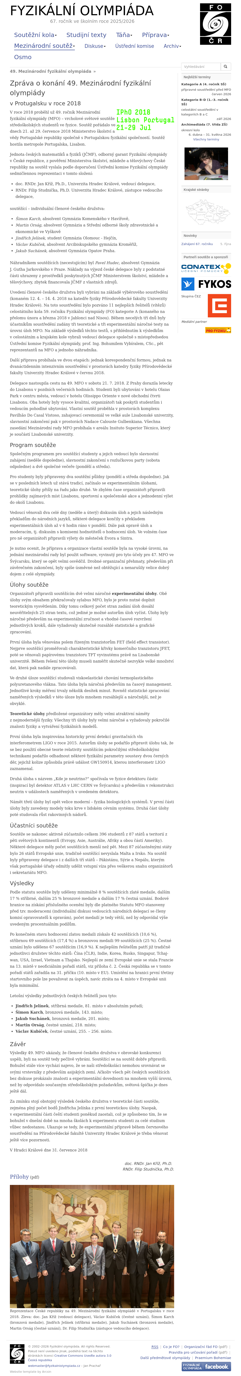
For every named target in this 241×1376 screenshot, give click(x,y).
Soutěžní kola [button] (35, 34)
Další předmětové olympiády (165, 1357)
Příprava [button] (155, 34)
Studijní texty (86, 34)
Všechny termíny (206, 139)
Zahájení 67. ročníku (197, 244)
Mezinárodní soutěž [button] (44, 45)
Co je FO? (171, 1347)
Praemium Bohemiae (213, 1357)
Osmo (23, 57)
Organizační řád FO (200, 1347)
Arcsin (46, 1371)
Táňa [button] (124, 34)
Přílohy (19, 1177)
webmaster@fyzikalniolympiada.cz (54, 1366)
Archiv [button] (172, 46)
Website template (23, 1371)
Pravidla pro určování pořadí (193, 1352)
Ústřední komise (134, 46)
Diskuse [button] (95, 46)
